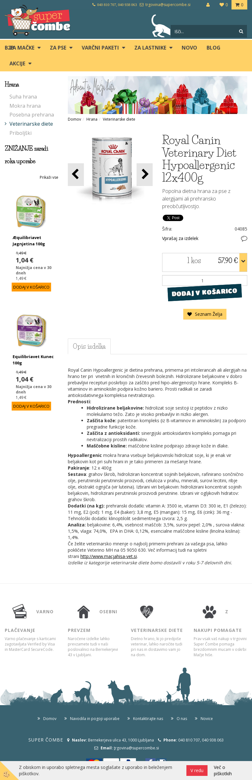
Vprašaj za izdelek (180, 238)
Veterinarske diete (31, 123)
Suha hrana (23, 96)
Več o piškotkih (223, 770)
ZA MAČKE (21, 47)
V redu (196, 770)
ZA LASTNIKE (150, 47)
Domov (74, 119)
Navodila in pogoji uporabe (95, 718)
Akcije (17, 63)
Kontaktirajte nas (148, 718)
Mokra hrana (25, 105)
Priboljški (20, 132)
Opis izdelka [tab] (89, 346)
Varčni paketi (100, 47)
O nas (182, 718)
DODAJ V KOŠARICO (205, 292)
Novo (189, 47)
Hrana (91, 119)
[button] (145, 174)
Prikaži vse (49, 177)
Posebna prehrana (31, 114)
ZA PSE (58, 47)
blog (213, 47)
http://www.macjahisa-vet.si (108, 556)
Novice (207, 718)
